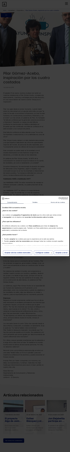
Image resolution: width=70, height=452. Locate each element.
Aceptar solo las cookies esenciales (18, 253)
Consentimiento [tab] (12, 202)
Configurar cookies (43, 253)
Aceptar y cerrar (62, 253)
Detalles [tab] (35, 202)
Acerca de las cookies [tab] (58, 202)
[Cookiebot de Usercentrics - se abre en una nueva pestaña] (60, 198)
